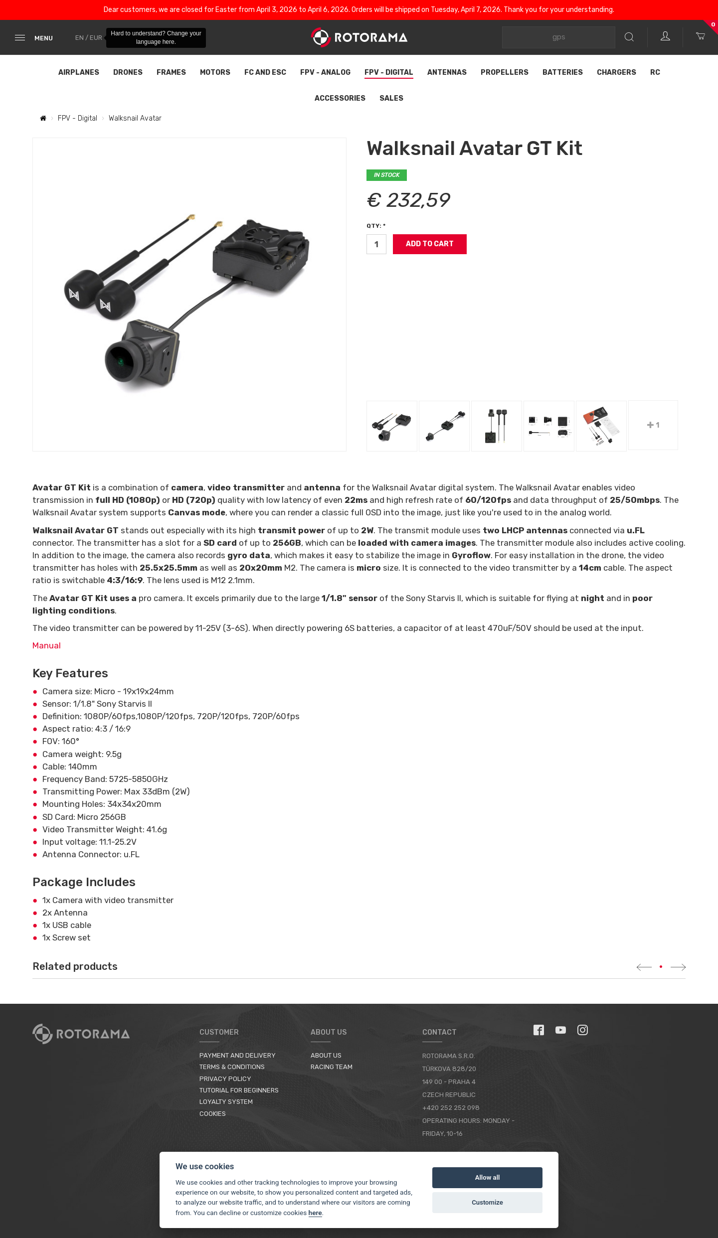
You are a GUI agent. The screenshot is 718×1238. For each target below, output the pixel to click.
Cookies (212, 1113)
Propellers (505, 72)
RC (655, 72)
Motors (215, 72)
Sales (391, 98)
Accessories (340, 98)
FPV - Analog (325, 72)
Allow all (487, 1177)
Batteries (562, 72)
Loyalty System (226, 1101)
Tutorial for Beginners (239, 1090)
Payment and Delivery (237, 1055)
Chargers (616, 72)
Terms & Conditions (232, 1067)
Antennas (447, 72)
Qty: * (375, 225)
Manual (46, 645)
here (315, 1213)
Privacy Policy (225, 1079)
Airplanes (78, 72)
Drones (128, 72)
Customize (487, 1202)
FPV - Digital (388, 72)
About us (326, 1055)
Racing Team (332, 1067)
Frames (171, 72)
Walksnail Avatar (135, 118)
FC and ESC (265, 72)
